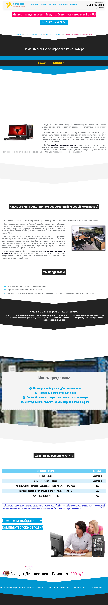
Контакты (73, 5)
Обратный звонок (99, 2)
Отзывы (66, 5)
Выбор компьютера (44, 588)
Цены (60, 5)
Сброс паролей (97, 588)
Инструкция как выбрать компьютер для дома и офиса (57, 402)
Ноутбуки (44, 5)
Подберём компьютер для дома (57, 392)
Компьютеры (35, 5)
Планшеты (53, 5)
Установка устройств (26, 588)
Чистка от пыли (79, 588)
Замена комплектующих (8, 588)
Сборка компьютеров (61, 588)
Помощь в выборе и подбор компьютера (57, 388)
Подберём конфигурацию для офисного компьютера (57, 397)
